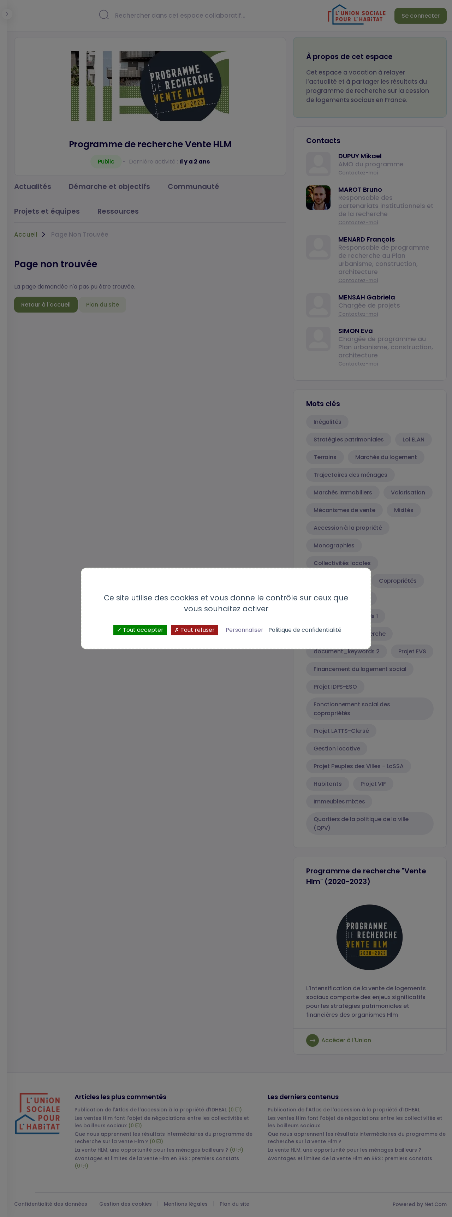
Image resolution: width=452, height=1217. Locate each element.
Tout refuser (194, 630)
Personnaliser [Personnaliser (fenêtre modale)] (244, 630)
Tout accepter (140, 630)
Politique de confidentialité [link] (304, 630)
